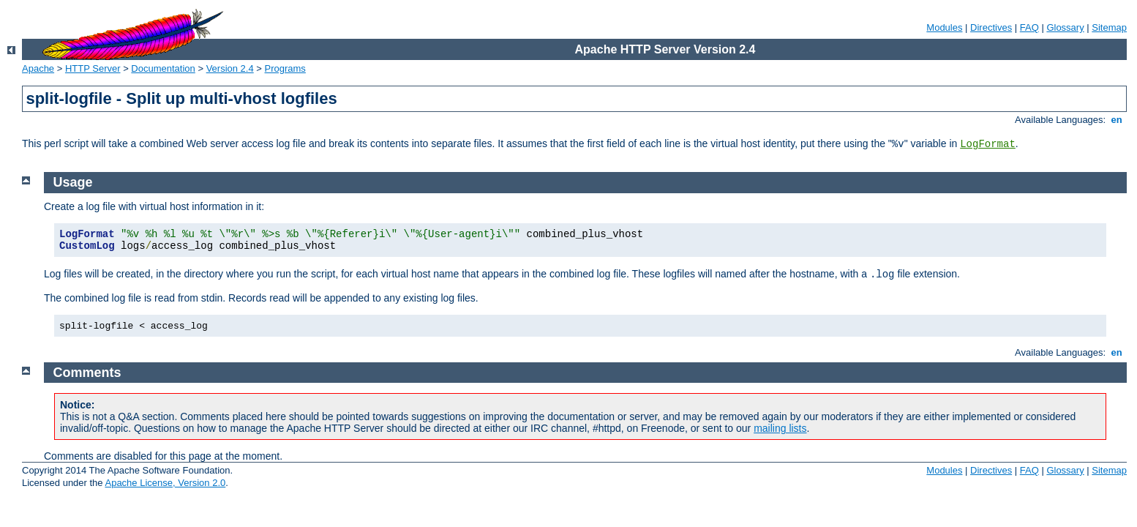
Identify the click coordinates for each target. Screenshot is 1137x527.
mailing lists (780, 428)
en (1116, 119)
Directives (991, 27)
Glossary (1065, 27)
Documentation (163, 68)
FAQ (1029, 27)
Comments (87, 372)
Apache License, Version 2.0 (165, 482)
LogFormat (988, 144)
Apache (38, 68)
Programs (285, 68)
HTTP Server (93, 68)
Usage (73, 182)
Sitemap (1109, 27)
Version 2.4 (230, 68)
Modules (944, 27)
